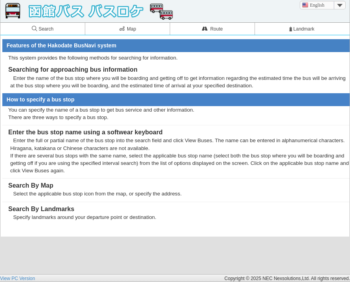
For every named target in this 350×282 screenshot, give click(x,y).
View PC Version (17, 278)
